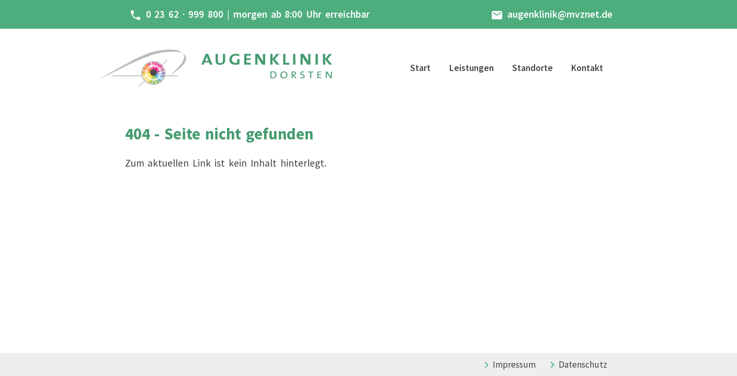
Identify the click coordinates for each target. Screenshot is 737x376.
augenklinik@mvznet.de (560, 14)
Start (420, 68)
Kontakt (587, 68)
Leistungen (471, 68)
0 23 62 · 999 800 (184, 14)
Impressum (514, 364)
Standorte (532, 68)
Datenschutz (583, 364)
